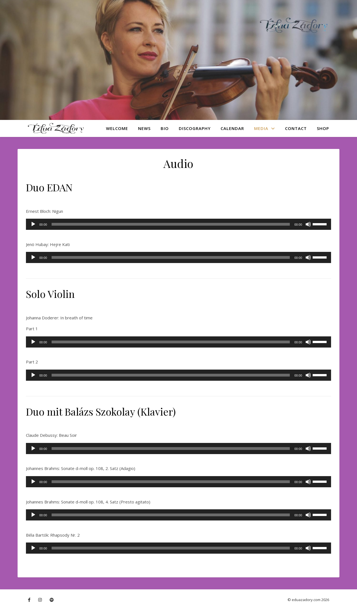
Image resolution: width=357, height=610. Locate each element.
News (144, 128)
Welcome (117, 128)
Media (261, 128)
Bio (165, 128)
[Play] (33, 224)
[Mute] (308, 224)
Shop (323, 128)
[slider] (171, 224)
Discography (195, 128)
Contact (296, 128)
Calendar (232, 128)
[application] (178, 224)
